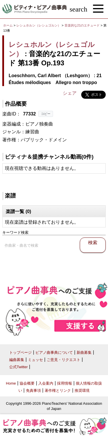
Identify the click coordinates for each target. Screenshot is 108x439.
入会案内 (45, 383)
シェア (70, 93)
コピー (45, 113)
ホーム (8, 25)
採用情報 (64, 383)
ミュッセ (35, 360)
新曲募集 (84, 352)
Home (11, 383)
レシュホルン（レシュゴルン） (38, 25)
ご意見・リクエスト (63, 360)
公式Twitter (18, 367)
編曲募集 (16, 360)
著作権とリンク (58, 390)
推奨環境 (82, 390)
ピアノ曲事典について (54, 352)
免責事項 (33, 390)
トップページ (20, 352)
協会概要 (27, 383)
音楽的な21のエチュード (83, 25)
